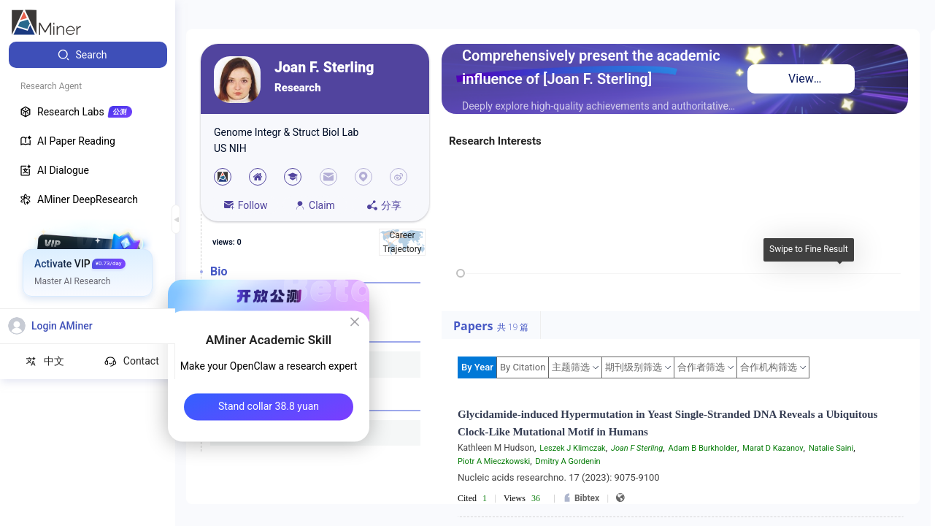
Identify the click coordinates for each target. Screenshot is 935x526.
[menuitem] (88, 55)
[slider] (460, 273)
